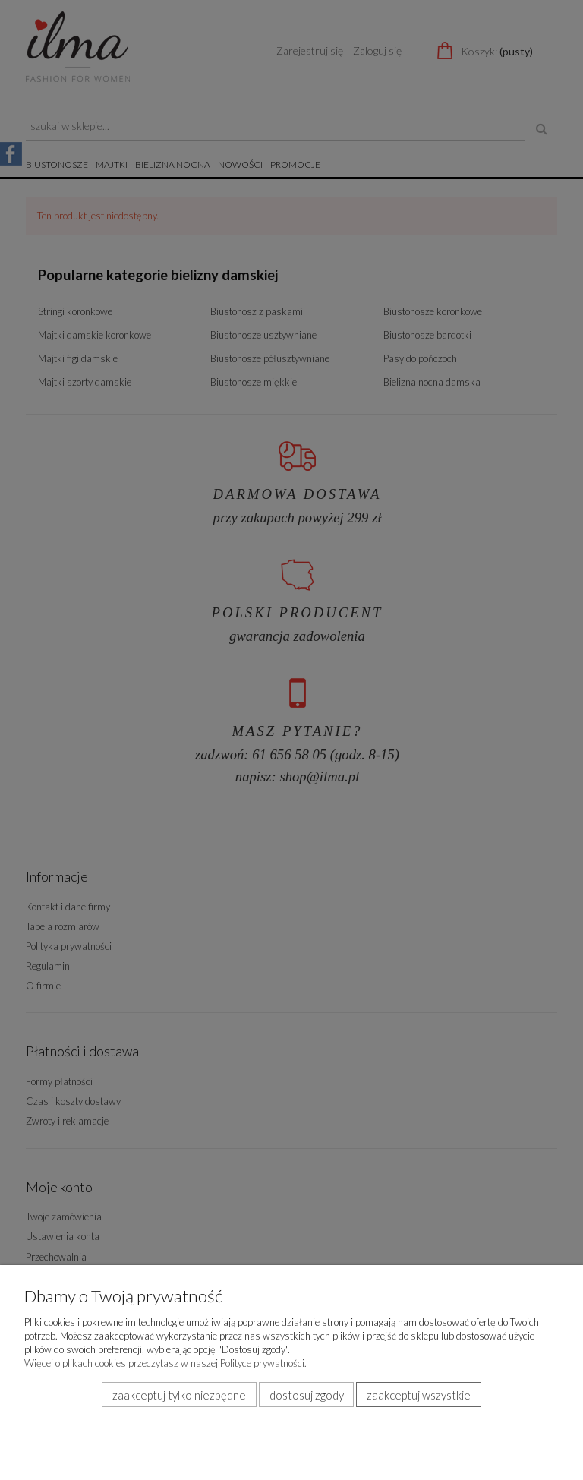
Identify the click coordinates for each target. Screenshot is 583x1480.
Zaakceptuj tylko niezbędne (179, 1395)
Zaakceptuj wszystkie (419, 1395)
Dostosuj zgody (306, 1395)
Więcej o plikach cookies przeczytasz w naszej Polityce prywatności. (165, 1363)
